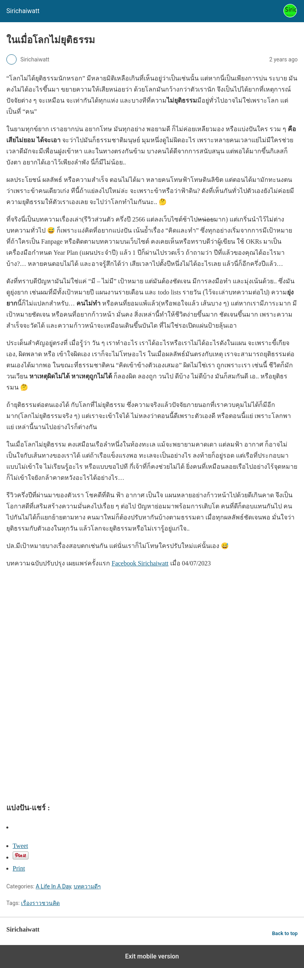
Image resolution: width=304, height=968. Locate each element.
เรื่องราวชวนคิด (40, 903)
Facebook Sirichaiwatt (140, 563)
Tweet (20, 845)
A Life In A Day (53, 886)
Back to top (285, 933)
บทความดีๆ (87, 886)
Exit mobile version (152, 956)
